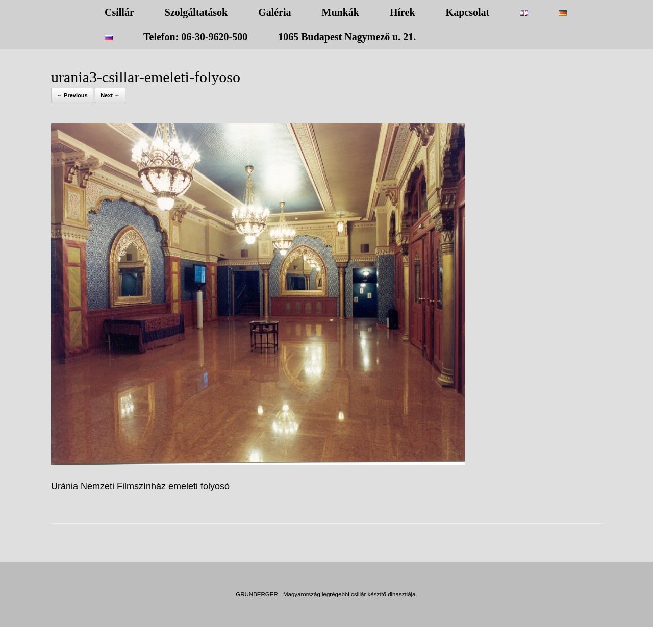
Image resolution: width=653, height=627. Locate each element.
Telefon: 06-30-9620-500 (195, 36)
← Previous (72, 95)
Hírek (402, 12)
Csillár (119, 12)
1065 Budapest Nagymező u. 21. (347, 36)
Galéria (274, 12)
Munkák (340, 12)
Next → (110, 95)
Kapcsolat (468, 12)
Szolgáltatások (196, 12)
